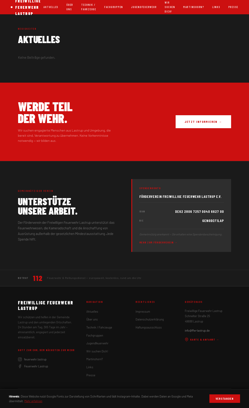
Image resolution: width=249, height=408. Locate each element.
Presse (233, 6)
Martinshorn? (193, 6)
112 (38, 278)
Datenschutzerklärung (150, 319)
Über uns (69, 7)
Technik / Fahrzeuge (88, 7)
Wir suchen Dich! (97, 351)
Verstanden (225, 398)
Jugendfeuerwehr (144, 6)
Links (216, 6)
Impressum (143, 311)
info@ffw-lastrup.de (197, 330)
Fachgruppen (113, 6)
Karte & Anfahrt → (202, 339)
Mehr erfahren (33, 401)
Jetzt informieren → (203, 121)
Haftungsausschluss (149, 327)
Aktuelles (50, 6)
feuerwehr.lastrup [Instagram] (32, 359)
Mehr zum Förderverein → (158, 242)
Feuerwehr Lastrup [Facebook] (33, 366)
